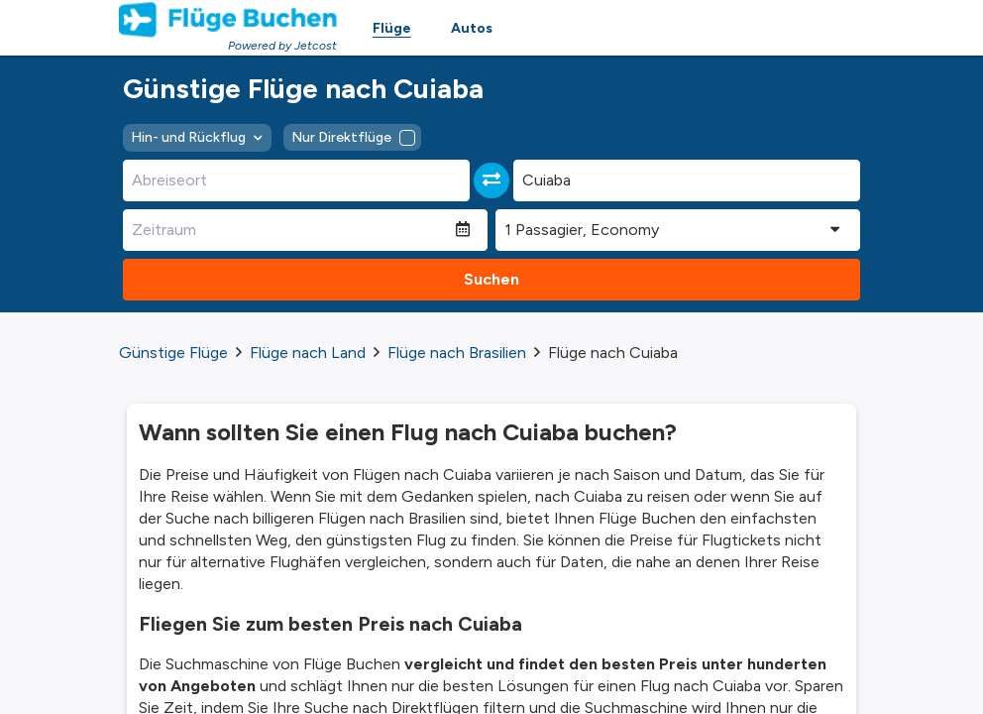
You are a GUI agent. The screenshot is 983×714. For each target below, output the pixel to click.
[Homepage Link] (228, 20)
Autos (471, 28)
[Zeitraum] (289, 230)
